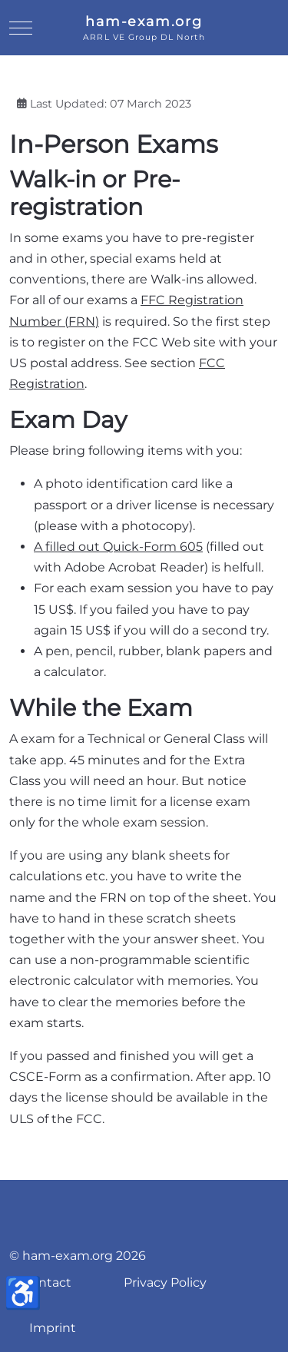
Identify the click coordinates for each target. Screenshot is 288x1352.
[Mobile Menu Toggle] (20, 27)
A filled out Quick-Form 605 (118, 546)
